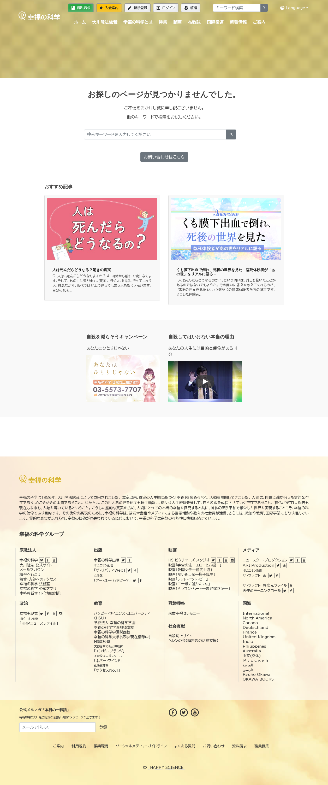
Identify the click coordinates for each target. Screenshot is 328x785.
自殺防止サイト (180, 636)
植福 (190, 8)
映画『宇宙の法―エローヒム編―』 (194, 565)
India (248, 641)
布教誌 (194, 22)
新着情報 (238, 22)
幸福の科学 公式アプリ (38, 588)
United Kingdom (259, 637)
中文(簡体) (252, 656)
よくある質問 (184, 746)
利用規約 (78, 746)
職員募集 (261, 746)
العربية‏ (248, 665)
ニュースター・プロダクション (265, 560)
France (250, 632)
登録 (103, 727)
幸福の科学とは (137, 22)
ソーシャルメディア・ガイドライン (141, 746)
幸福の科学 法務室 (35, 584)
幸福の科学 (29, 560)
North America (257, 618)
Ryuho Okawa (256, 674)
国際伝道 (215, 22)
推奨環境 (101, 746)
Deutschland (255, 627)
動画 (177, 22)
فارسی (248, 670)
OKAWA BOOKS (258, 679)
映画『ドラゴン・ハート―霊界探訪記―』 (199, 588)
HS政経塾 (102, 641)
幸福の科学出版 (107, 560)
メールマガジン (32, 570)
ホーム (80, 22)
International (256, 613)
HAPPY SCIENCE (166, 767)
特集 (163, 22)
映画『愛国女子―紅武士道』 (190, 570)
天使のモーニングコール (262, 591)
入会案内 (109, 8)
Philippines (254, 646)
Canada (250, 623)
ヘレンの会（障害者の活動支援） (193, 640)
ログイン (166, 8)
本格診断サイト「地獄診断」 (41, 593)
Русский (256, 660)
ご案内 (259, 22)
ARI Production (258, 565)
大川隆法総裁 (104, 22)
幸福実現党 (29, 614)
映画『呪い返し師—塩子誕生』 (191, 574)
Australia (252, 651)
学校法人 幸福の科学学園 (114, 623)
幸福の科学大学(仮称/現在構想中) (122, 637)
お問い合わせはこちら (164, 157)
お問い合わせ (214, 746)
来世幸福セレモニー (184, 613)
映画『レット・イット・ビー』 (188, 579)
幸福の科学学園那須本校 (114, 627)
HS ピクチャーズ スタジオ (189, 560)
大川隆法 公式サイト (36, 565)
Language (292, 8)
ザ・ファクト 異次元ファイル (265, 585)
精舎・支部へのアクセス (38, 579)
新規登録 (137, 8)
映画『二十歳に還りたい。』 (189, 584)
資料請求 (80, 8)
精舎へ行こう (30, 574)
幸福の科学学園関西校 (112, 632)
